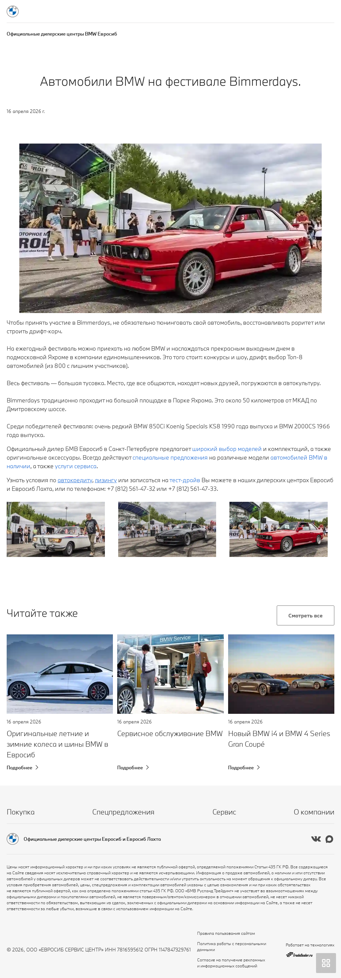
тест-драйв (185, 480)
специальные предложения (170, 457)
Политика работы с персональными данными (231, 946)
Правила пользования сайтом (226, 933)
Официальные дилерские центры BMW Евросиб (62, 34)
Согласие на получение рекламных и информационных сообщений (231, 962)
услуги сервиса (76, 466)
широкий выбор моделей (227, 449)
